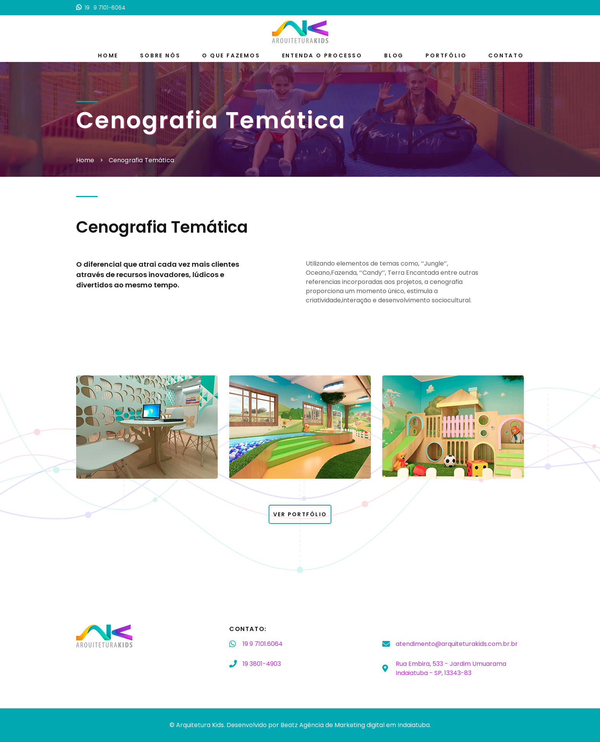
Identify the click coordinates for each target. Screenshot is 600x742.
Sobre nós (160, 55)
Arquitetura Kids (200, 725)
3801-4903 (262, 664)
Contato (506, 55)
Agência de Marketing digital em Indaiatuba (364, 725)
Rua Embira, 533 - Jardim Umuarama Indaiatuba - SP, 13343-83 (451, 668)
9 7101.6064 (263, 644)
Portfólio (446, 55)
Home (108, 55)
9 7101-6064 (101, 7)
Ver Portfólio (300, 514)
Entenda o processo (322, 55)
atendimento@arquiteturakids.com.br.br (457, 643)
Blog (394, 55)
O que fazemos (231, 55)
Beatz (289, 725)
